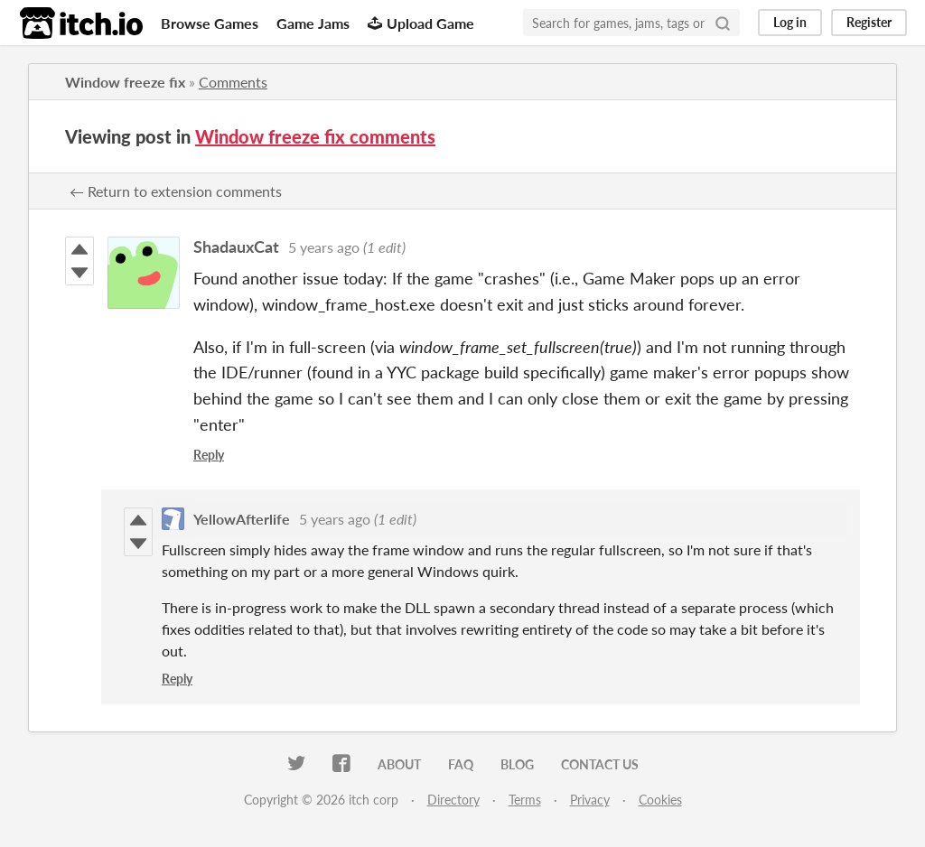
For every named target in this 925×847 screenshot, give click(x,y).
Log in (790, 22)
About (399, 764)
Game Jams (313, 23)
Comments (233, 81)
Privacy (590, 799)
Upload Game (421, 23)
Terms (525, 799)
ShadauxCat (236, 246)
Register (869, 22)
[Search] (722, 22)
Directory (453, 799)
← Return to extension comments (176, 191)
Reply (208, 454)
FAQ (460, 764)
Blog (517, 764)
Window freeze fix (125, 81)
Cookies (660, 799)
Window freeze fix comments (315, 136)
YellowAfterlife (241, 518)
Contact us (600, 764)
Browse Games (209, 23)
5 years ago (324, 247)
